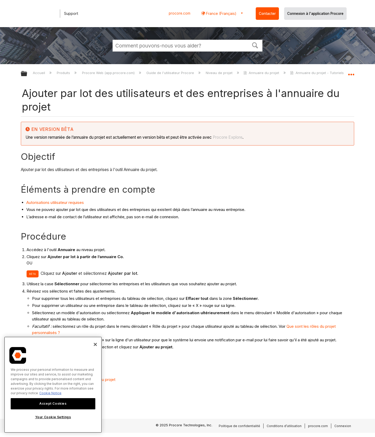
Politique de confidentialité (239, 426)
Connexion (342, 426)
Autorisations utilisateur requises (55, 202)
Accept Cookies (52, 403)
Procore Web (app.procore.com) (109, 73)
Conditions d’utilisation (284, 426)
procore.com (179, 13)
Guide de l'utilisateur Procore (170, 73)
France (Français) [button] (220, 13)
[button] (255, 45)
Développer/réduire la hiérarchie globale (27, 74)
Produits (64, 73)
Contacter (267, 13)
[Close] (95, 344)
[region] (53, 385)
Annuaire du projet (261, 73)
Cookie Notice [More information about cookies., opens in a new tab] (50, 393)
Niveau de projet (220, 73)
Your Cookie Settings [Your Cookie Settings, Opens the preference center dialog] (53, 417)
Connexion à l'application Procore (315, 13)
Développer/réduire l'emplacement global (351, 72)
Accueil (39, 73)
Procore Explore (227, 137)
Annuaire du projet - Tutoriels (317, 73)
